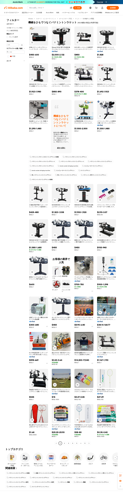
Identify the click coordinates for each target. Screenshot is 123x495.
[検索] (77, 7)
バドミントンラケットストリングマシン (75, 157)
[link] (120, 475)
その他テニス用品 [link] (88, 18)
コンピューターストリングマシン (92, 166)
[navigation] (15, 231)
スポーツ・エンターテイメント (46, 18)
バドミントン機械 (64, 482)
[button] (71, 8)
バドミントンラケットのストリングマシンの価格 (44, 157)
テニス (77, 18)
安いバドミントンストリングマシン (40, 175)
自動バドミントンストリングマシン (44, 473)
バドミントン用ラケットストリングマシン (93, 175)
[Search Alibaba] (48, 8)
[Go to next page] (89, 443)
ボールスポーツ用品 (65, 18)
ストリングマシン (84, 170)
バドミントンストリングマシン (16, 477)
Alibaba (30, 18)
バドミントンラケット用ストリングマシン (72, 473)
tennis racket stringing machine (68, 166)
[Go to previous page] (56, 443)
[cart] (96, 8)
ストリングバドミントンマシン (39, 486)
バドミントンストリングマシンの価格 (41, 179)
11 (84, 443)
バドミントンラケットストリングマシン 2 (42, 161)
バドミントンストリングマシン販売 (17, 482)
